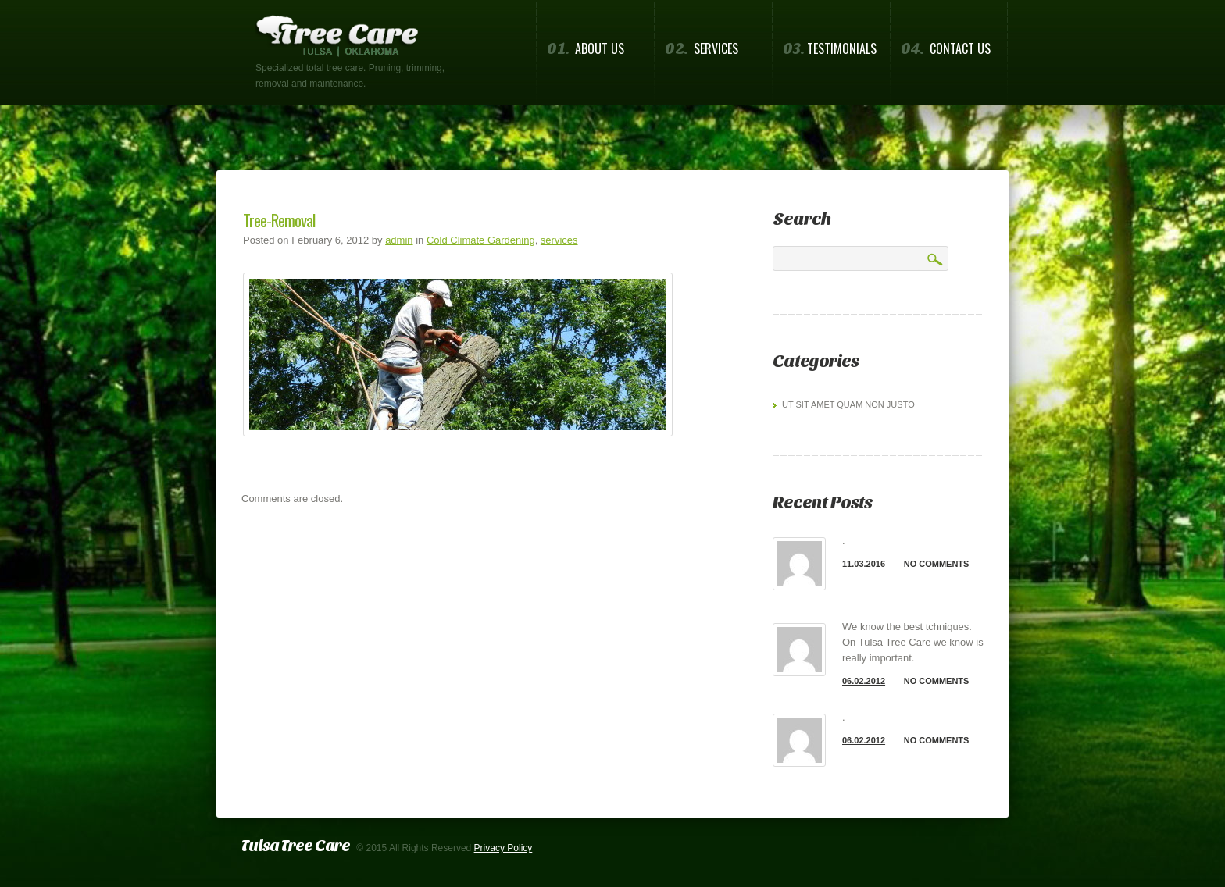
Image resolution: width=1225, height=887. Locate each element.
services (559, 240)
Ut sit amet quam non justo (848, 404)
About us (585, 49)
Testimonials (830, 49)
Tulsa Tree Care (295, 846)
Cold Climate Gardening (481, 240)
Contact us (946, 49)
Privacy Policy (503, 847)
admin (398, 240)
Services (701, 49)
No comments (937, 563)
